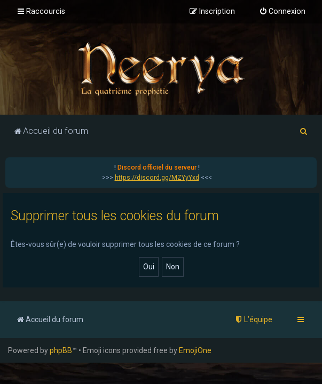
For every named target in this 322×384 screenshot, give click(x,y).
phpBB (61, 350)
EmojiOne (195, 350)
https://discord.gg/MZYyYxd (157, 177)
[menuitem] (282, 11)
